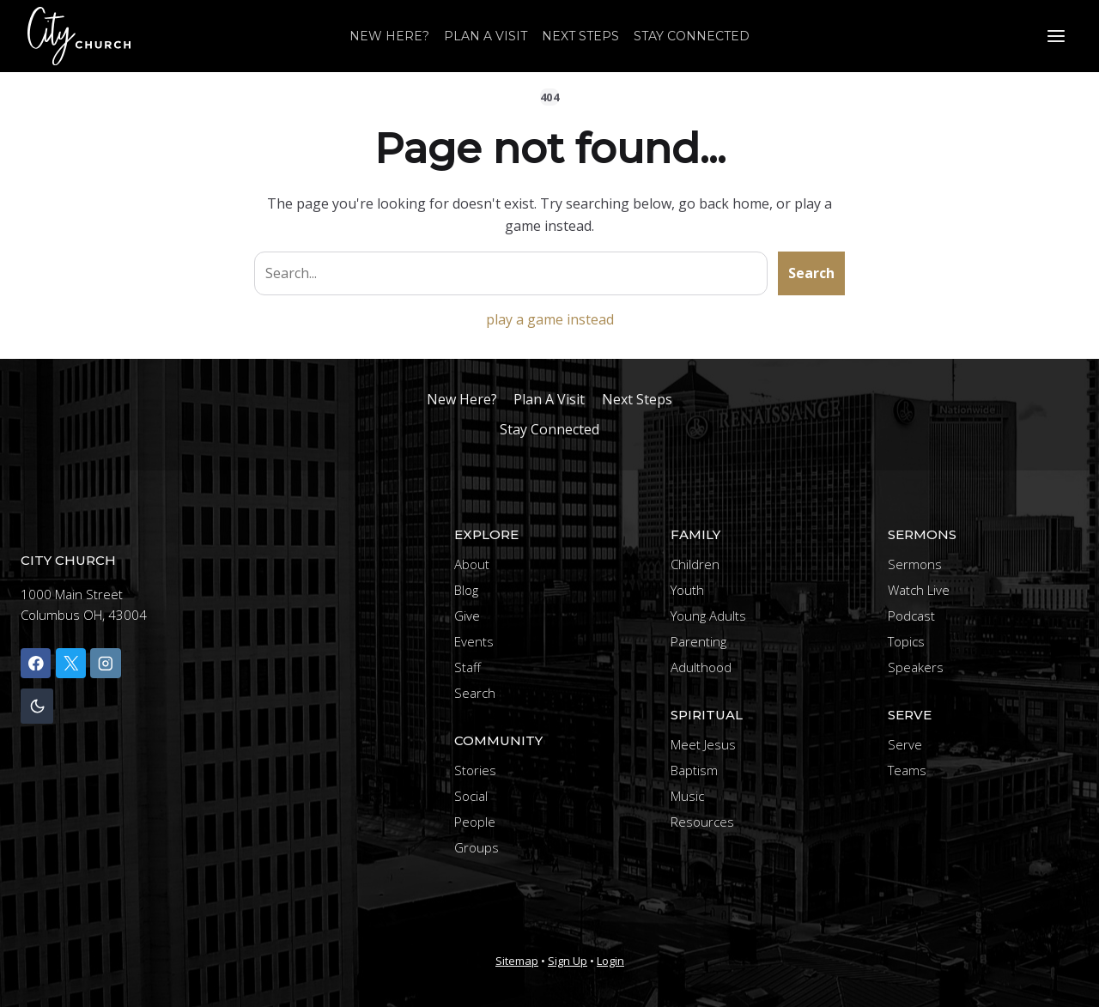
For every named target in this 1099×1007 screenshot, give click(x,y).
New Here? (389, 36)
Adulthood (701, 667)
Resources (702, 821)
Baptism (694, 770)
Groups (476, 847)
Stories (475, 770)
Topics (906, 641)
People (474, 821)
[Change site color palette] (37, 706)
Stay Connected (692, 36)
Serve (905, 744)
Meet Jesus (703, 744)
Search (811, 273)
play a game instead (550, 319)
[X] (71, 663)
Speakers (916, 667)
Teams (907, 770)
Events (474, 641)
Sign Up (567, 960)
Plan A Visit (485, 36)
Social (471, 795)
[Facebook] (36, 663)
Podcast (911, 615)
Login (610, 960)
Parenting (698, 641)
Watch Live (919, 589)
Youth (687, 589)
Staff (467, 667)
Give (467, 615)
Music (687, 795)
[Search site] (511, 274)
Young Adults (708, 615)
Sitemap (516, 960)
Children (695, 564)
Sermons (915, 564)
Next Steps (580, 36)
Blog (466, 589)
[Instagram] (105, 663)
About (471, 564)
